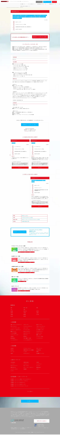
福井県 (25, 316)
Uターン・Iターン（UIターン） (29, 367)
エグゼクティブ (26, 364)
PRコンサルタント (14, 326)
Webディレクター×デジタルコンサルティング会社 (31, 219)
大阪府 (25, 313)
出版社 (12, 353)
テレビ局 (25, 351)
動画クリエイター (13, 331)
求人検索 (55, 1)
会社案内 (12, 428)
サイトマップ (19, 428)
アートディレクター (27, 329)
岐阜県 (12, 313)
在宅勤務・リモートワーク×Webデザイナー (18, 382)
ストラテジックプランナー (28, 326)
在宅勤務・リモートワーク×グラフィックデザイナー (19, 381)
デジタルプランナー (39, 331)
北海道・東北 (26, 221)
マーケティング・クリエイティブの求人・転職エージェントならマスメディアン (30, 432)
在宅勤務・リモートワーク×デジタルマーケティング (19, 386)
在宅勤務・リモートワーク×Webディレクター (18, 384)
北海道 (23, 221)
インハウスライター (39, 338)
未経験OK (25, 369)
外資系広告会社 (26, 362)
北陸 (24, 309)
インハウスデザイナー (14, 340)
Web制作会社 (38, 350)
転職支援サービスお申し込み (47, 1)
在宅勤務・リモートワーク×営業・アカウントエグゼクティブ (21, 379)
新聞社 (37, 351)
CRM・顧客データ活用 (27, 338)
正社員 (37, 362)
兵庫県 (12, 314)
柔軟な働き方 (38, 367)
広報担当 (12, 336)
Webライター (26, 335)
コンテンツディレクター (15, 335)
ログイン (39, 1)
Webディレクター (25, 215)
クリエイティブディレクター (15, 328)
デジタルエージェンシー (28, 348)
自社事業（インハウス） (40, 353)
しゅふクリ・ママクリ (14, 369)
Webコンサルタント (27, 331)
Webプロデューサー (27, 333)
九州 (11, 309)
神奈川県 (25, 311)
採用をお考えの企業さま (41, 421)
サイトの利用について (28, 428)
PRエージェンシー (39, 348)
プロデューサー (26, 324)
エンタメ (12, 371)
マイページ (26, 131)
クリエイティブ (39, 364)
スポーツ (37, 369)
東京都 (12, 311)
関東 (11, 307)
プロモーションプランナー (40, 326)
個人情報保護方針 (22, 429)
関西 (37, 307)
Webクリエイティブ (14, 365)
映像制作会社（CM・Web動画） (29, 350)
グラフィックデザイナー (40, 328)
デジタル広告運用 (14, 333)
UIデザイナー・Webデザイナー (16, 329)
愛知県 (37, 311)
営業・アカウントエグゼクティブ (16, 324)
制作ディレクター (39, 324)
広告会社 (12, 348)
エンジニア (38, 365)
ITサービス (12, 351)
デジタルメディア (26, 353)
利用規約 (23, 428)
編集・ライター (39, 335)
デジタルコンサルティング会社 (27, 217)
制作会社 (12, 350)
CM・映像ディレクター (40, 329)
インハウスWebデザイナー (28, 340)
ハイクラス (12, 364)
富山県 (12, 316)
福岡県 (25, 314)
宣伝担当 (25, 336)
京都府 (37, 313)
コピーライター (26, 328)
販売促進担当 (13, 338)
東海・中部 (25, 307)
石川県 (37, 314)
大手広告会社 (13, 362)
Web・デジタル (26, 365)
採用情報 (15, 428)
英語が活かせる (13, 367)
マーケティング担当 (39, 336)
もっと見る (30, 391)
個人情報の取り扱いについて (15, 429)
